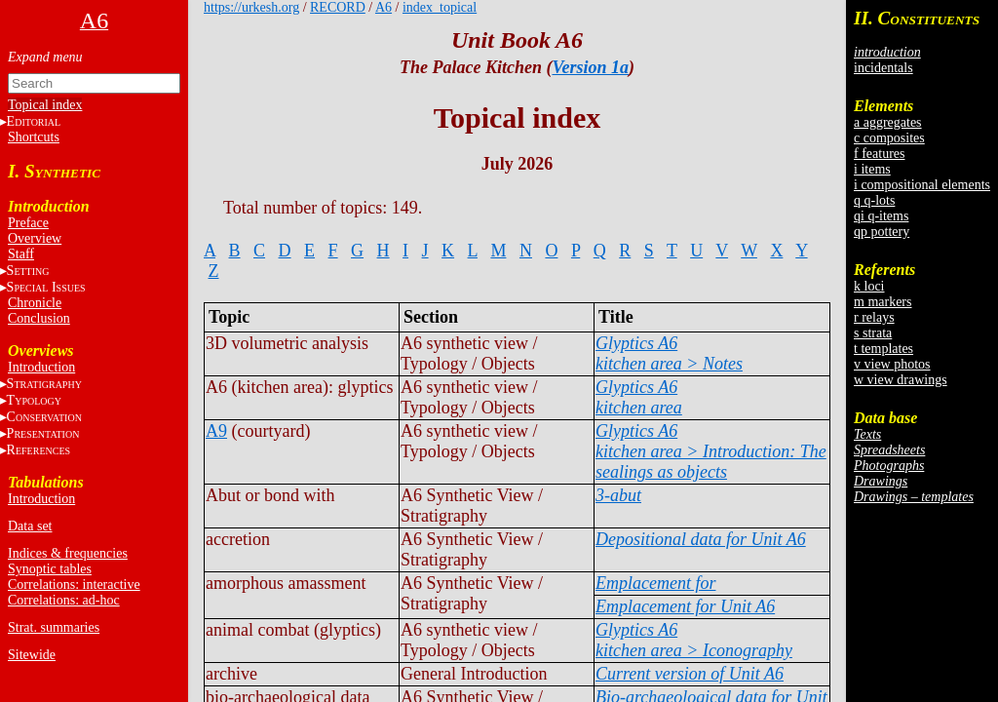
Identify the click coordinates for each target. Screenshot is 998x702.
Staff (21, 254)
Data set (30, 526)
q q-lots (874, 200)
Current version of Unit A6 (689, 673)
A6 (383, 7)
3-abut (618, 495)
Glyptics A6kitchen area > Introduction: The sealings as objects (710, 451)
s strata (873, 333)
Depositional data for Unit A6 (700, 539)
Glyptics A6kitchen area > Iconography (693, 640)
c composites (889, 138)
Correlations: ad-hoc (64, 600)
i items (872, 169)
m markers (882, 301)
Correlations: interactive (74, 584)
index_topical (440, 7)
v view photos (892, 364)
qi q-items (881, 216)
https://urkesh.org (251, 7)
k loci (869, 286)
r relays (874, 317)
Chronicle (34, 302)
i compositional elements (922, 184)
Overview (34, 238)
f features (879, 153)
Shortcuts (33, 137)
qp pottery (881, 231)
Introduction (41, 367)
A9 (216, 431)
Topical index (45, 105)
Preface (28, 222)
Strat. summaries (53, 627)
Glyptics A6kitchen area (638, 397)
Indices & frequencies (68, 553)
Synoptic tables (50, 569)
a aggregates (888, 122)
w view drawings (900, 379)
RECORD (337, 7)
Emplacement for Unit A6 (685, 606)
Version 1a (590, 67)
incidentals (883, 67)
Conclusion (39, 318)
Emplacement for (655, 583)
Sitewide (32, 654)
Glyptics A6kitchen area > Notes (669, 353)
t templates (883, 348)
